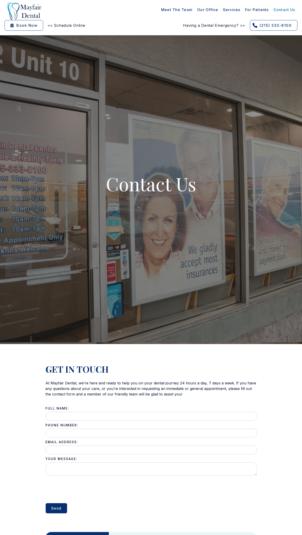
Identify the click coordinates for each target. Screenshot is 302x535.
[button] (232, 10)
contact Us (284, 9)
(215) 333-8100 (275, 25)
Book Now (23, 25)
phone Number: (61, 425)
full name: (57, 408)
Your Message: (61, 459)
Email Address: (61, 442)
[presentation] (80, 489)
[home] (24, 11)
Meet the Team (176, 9)
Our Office (207, 9)
